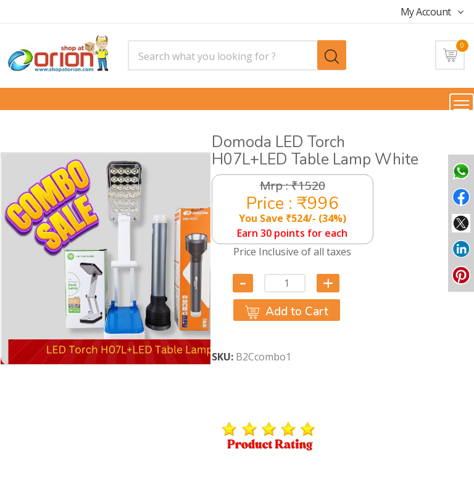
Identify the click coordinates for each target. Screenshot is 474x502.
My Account (432, 12)
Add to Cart (286, 312)
